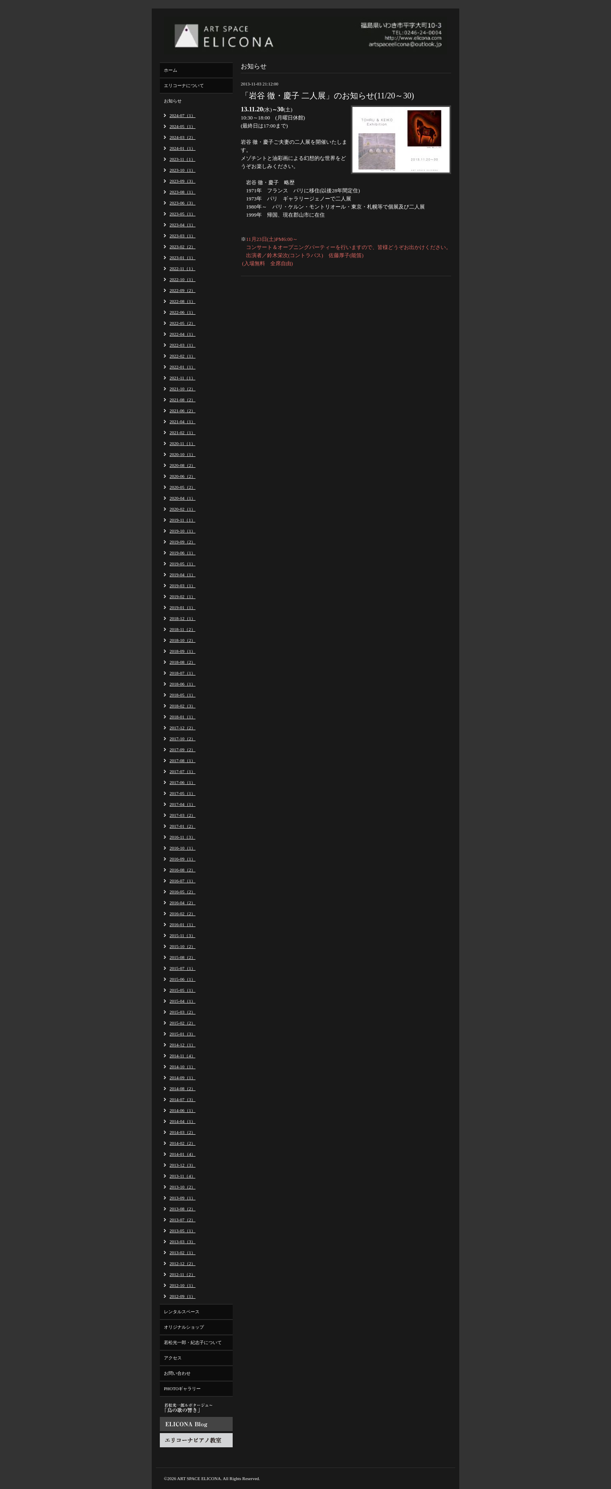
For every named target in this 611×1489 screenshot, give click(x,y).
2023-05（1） (182, 213)
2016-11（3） (182, 837)
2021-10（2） (182, 388)
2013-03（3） (182, 1241)
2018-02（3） (182, 705)
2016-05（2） (182, 891)
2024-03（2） (182, 137)
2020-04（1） (182, 498)
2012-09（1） (182, 1296)
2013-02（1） (182, 1252)
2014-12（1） (182, 1044)
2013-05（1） (182, 1230)
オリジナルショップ (184, 1327)
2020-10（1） (182, 454)
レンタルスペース (181, 1311)
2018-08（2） (182, 662)
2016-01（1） (182, 924)
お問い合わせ (177, 1373)
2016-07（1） (182, 880)
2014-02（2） (182, 1143)
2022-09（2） (182, 290)
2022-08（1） (182, 301)
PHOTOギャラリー (182, 1388)
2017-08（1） (182, 760)
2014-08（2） (182, 1088)
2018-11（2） (182, 629)
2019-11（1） (182, 520)
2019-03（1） (182, 585)
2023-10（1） (182, 170)
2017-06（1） (182, 782)
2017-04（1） (182, 804)
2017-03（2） (182, 815)
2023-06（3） (182, 202)
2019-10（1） (182, 530)
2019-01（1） (182, 607)
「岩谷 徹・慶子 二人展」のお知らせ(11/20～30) (327, 95)
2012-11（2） (182, 1274)
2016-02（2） (182, 913)
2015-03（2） (182, 1012)
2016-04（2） (182, 902)
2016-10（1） (182, 848)
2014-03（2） (182, 1132)
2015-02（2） (182, 1022)
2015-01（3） (182, 1033)
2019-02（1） (182, 596)
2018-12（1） (182, 618)
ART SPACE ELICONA (199, 1478)
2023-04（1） (182, 224)
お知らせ (173, 100)
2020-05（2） (182, 487)
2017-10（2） (182, 738)
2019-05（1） (182, 563)
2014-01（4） (182, 1154)
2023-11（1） (182, 159)
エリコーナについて (184, 85)
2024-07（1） (182, 115)
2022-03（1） (182, 345)
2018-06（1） (182, 684)
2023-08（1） (182, 192)
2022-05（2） (182, 323)
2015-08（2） (182, 957)
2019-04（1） (182, 574)
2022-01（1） (182, 366)
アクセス (173, 1357)
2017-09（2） (182, 749)
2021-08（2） (182, 399)
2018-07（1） (182, 673)
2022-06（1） (182, 312)
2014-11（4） (182, 1055)
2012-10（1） (182, 1285)
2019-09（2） (182, 541)
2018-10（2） (182, 640)
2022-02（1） (182, 356)
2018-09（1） (182, 651)
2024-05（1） (182, 126)
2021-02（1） (182, 432)
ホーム (170, 70)
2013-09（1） (182, 1197)
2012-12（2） (182, 1263)
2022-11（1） (182, 268)
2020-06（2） (182, 476)
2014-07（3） (182, 1099)
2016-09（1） (182, 858)
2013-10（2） (182, 1186)
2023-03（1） (182, 235)
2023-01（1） (182, 257)
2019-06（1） (182, 552)
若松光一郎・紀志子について (193, 1342)
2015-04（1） (182, 1001)
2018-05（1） (182, 694)
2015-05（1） (182, 990)
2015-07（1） (182, 968)
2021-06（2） (182, 410)
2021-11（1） (182, 377)
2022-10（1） (182, 279)
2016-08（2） (182, 869)
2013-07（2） (182, 1219)
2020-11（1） (182, 443)
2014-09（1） (182, 1077)
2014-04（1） (182, 1121)
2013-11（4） (182, 1176)
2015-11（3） (182, 935)
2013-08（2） (182, 1208)
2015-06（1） (182, 979)
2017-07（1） (182, 771)
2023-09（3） (182, 181)
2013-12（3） (182, 1165)
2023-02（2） (182, 246)
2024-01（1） (182, 148)
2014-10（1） (182, 1066)
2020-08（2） (182, 465)
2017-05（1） (182, 793)
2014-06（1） (182, 1110)
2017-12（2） (182, 727)
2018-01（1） (182, 716)
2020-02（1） (182, 509)
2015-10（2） (182, 946)
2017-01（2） (182, 826)
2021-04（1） (182, 421)
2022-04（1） (182, 334)
